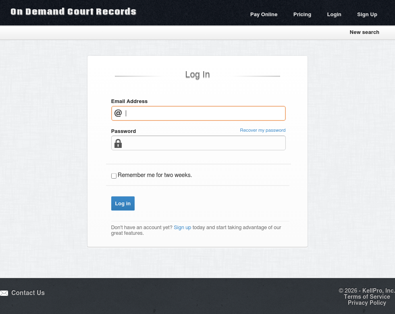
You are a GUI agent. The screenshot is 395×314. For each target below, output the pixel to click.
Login (334, 14)
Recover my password (263, 130)
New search (364, 32)
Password (123, 131)
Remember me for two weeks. (155, 175)
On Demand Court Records (73, 11)
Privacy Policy (367, 303)
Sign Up (367, 14)
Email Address (129, 101)
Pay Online (264, 14)
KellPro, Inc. (378, 291)
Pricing (302, 14)
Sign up (182, 227)
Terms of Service (367, 297)
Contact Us (28, 293)
